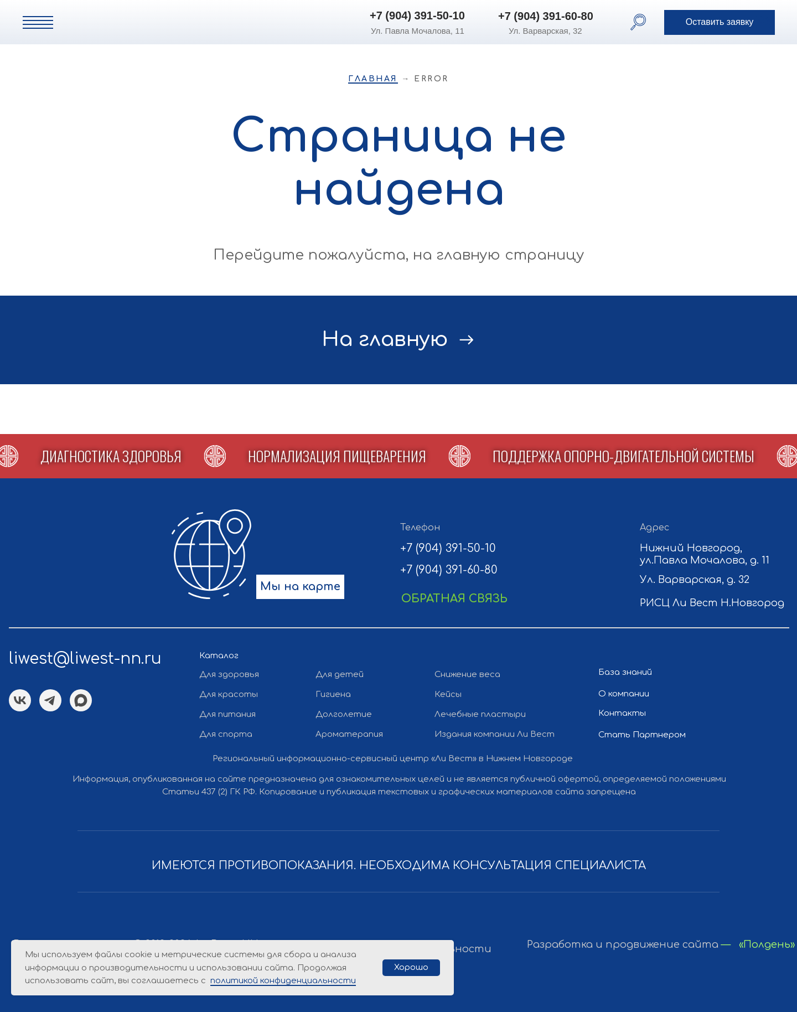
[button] (719, 22)
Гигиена (333, 694)
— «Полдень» (758, 944)
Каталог (219, 655)
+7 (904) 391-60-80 (545, 16)
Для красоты (228, 694)
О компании (623, 694)
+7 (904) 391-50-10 (417, 15)
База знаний (625, 672)
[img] (157, 21)
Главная (373, 79)
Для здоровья (229, 674)
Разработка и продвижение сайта (622, 944)
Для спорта (225, 734)
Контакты (622, 713)
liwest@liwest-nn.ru (85, 659)
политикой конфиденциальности (283, 980)
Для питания (227, 714)
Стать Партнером (642, 735)
